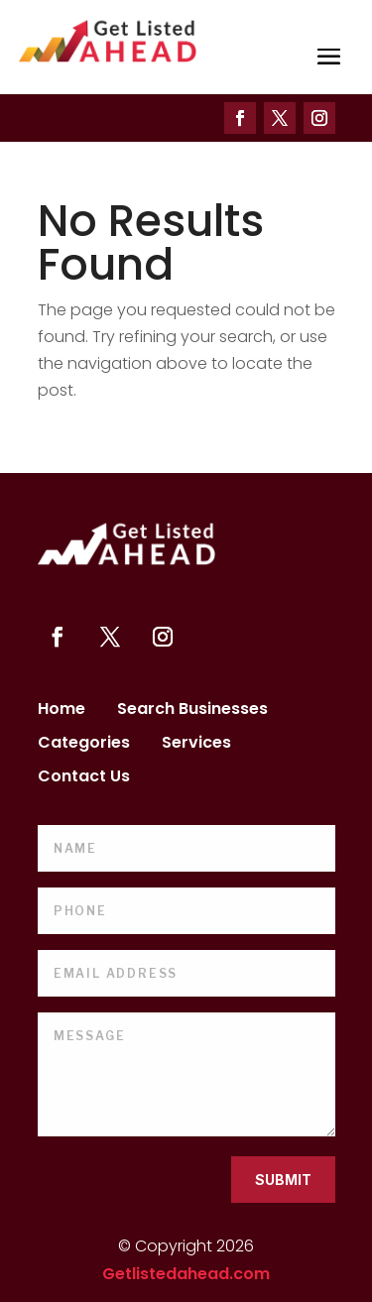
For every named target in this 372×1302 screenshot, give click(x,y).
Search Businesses (192, 711)
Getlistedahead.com (186, 1273)
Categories (84, 745)
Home (61, 711)
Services (196, 745)
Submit (283, 1179)
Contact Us (84, 778)
